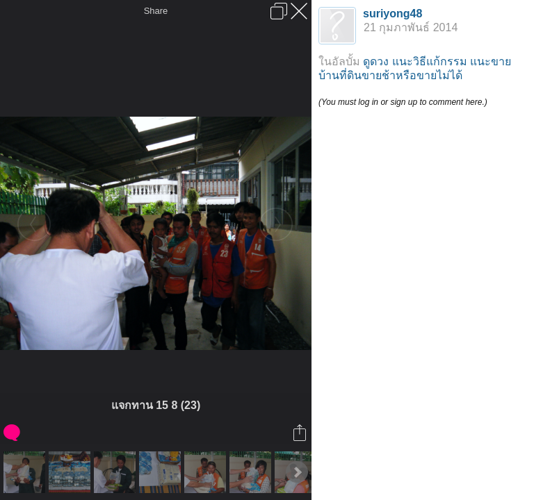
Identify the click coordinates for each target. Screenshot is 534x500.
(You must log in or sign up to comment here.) (402, 102)
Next (297, 472)
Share (156, 11)
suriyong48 (392, 13)
